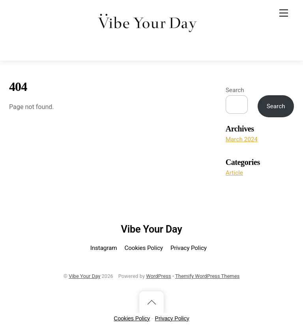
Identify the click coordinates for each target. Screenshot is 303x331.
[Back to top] (151, 302)
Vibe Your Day (84, 276)
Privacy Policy (188, 247)
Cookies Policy (143, 247)
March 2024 (242, 139)
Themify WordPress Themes (207, 276)
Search (235, 90)
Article (234, 172)
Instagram (103, 247)
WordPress (158, 276)
